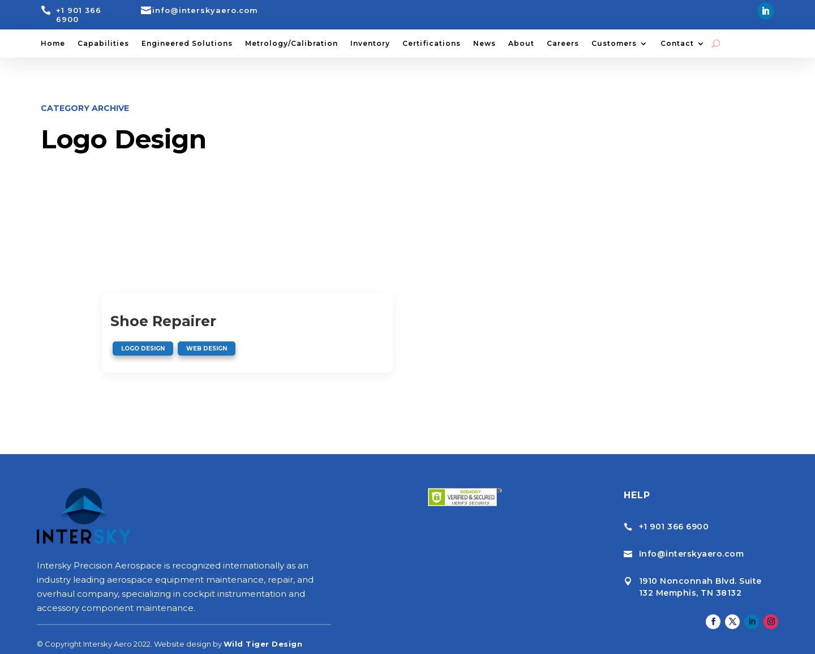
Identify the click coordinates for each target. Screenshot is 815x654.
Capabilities (103, 44)
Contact (677, 44)
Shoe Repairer (163, 321)
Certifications (431, 44)
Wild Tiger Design (263, 629)
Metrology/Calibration (291, 44)
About (521, 44)
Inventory (370, 44)
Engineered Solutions (187, 44)
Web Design (206, 348)
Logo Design (143, 348)
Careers (563, 44)
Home (53, 44)
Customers (614, 44)
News (484, 44)
